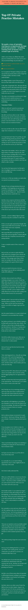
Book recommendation (8, 68)
